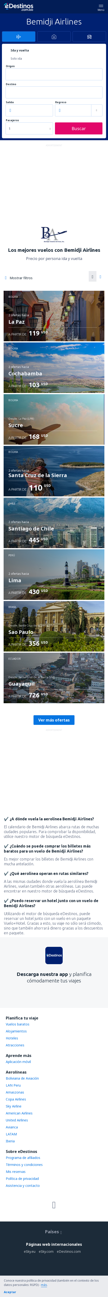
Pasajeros (12, 120)
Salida (10, 102)
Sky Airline (13, 1106)
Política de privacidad (22, 1178)
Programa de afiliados (23, 1157)
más (44, 1285)
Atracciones (15, 1045)
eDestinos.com (69, 1251)
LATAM (11, 1134)
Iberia (10, 1141)
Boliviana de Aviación (22, 1078)
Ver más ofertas (54, 720)
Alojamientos (16, 1031)
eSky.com (46, 1251)
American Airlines (19, 1113)
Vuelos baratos (17, 1024)
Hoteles (12, 1038)
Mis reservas (16, 1171)
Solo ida (16, 59)
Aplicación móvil (18, 1061)
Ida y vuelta (20, 50)
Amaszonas (15, 1092)
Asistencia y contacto (23, 1185)
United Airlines (17, 1120)
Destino (11, 84)
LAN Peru (13, 1085)
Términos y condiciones (24, 1164)
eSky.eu (29, 1251)
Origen (10, 66)
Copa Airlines (16, 1099)
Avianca (12, 1127)
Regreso (60, 102)
